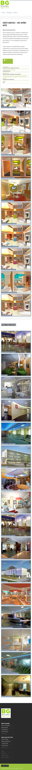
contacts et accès (4, 755)
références (9, 12)
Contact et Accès (4, 733)
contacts (15, 12)
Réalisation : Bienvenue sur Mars (16, 768)
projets (3, 12)
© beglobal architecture (5, 768)
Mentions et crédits (5, 757)
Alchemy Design (4, 765)
